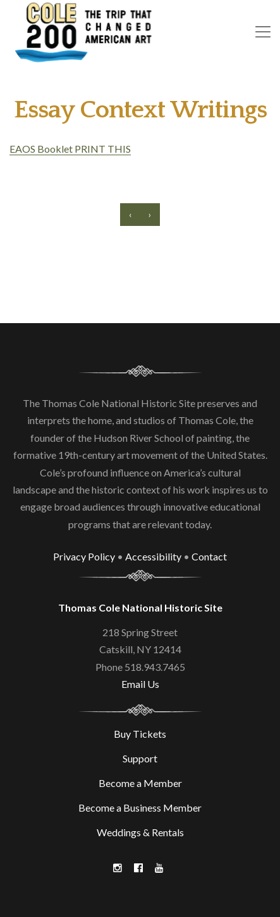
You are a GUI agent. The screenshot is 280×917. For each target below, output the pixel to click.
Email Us (140, 684)
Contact (209, 556)
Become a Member (140, 783)
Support (140, 758)
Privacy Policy (84, 556)
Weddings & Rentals (140, 832)
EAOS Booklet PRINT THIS (70, 149)
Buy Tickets (140, 734)
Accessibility (153, 556)
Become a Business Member (140, 807)
